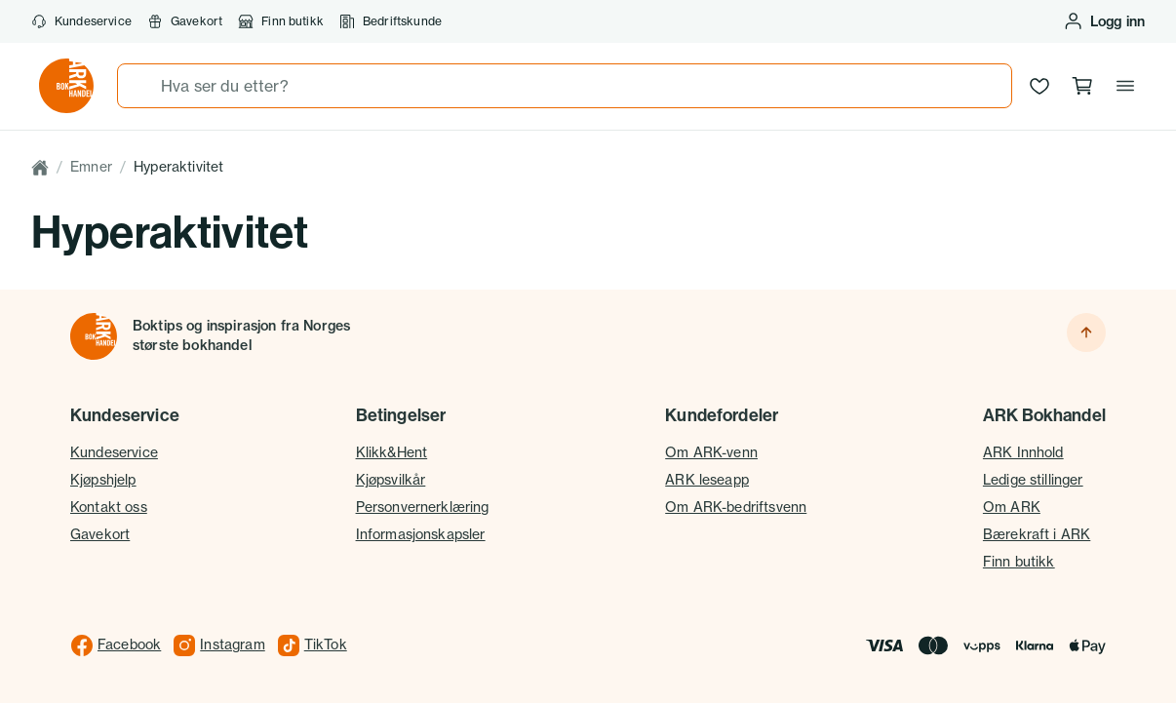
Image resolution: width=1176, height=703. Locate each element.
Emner (91, 167)
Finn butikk (281, 21)
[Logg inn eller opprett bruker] (1104, 21)
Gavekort (184, 21)
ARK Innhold (1023, 452)
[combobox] (564, 85)
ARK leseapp (707, 479)
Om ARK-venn (711, 452)
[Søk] (139, 85)
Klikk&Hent (392, 452)
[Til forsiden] (93, 336)
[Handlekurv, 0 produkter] (1082, 86)
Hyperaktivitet (178, 167)
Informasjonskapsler (421, 534)
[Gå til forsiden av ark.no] (66, 86)
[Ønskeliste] (1039, 86)
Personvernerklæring (423, 507)
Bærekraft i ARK (1036, 534)
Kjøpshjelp (103, 479)
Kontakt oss (108, 507)
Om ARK (1011, 507)
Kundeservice (81, 21)
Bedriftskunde (390, 21)
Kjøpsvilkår (391, 479)
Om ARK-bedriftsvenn (735, 507)
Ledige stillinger (1033, 479)
